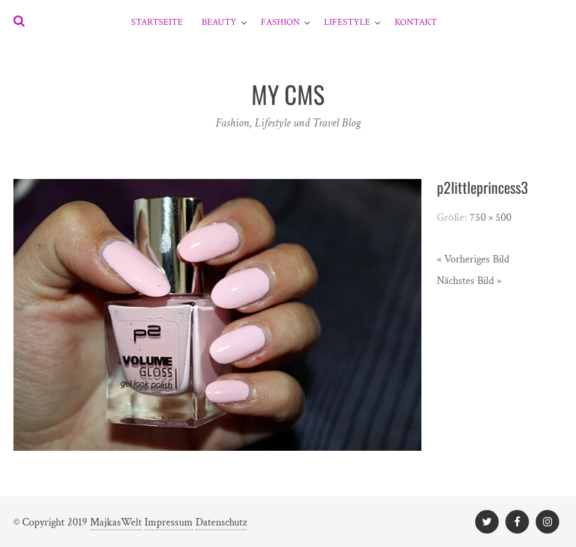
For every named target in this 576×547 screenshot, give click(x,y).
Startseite (157, 22)
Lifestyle (347, 22)
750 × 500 (490, 218)
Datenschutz (221, 522)
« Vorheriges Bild (473, 259)
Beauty (219, 22)
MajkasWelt (116, 522)
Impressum (169, 522)
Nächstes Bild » (469, 281)
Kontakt (416, 22)
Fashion (280, 22)
